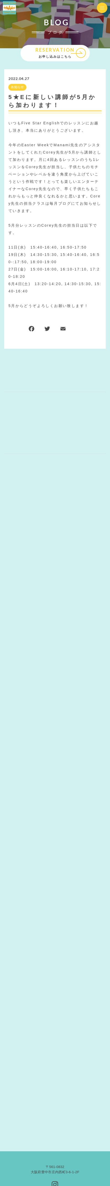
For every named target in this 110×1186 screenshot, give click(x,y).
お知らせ (17, 87)
